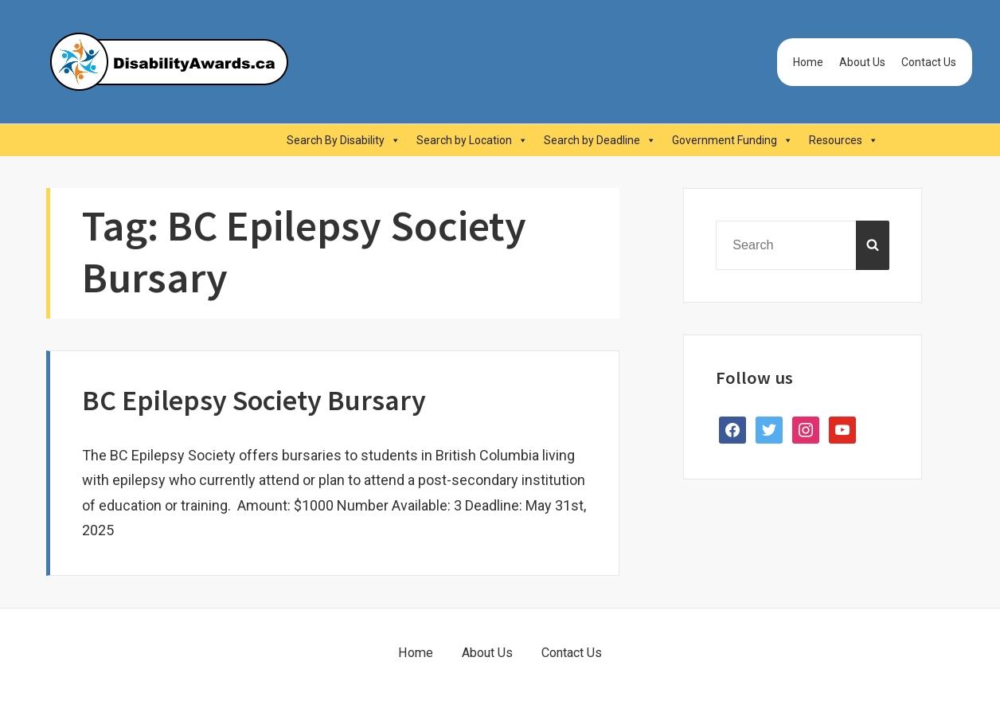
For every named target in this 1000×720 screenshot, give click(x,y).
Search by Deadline (600, 140)
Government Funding (732, 140)
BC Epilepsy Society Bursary (254, 400)
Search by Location (472, 140)
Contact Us (928, 62)
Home (808, 62)
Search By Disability (343, 140)
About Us (862, 62)
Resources (843, 140)
